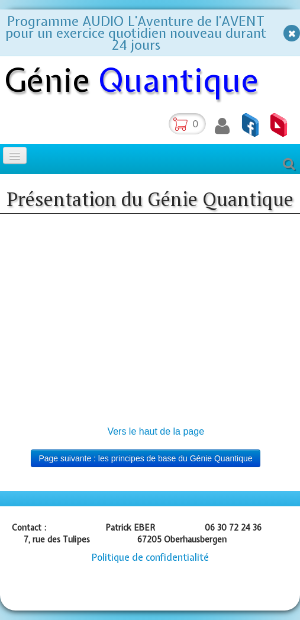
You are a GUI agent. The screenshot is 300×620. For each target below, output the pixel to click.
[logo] (136, 82)
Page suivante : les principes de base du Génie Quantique (145, 458)
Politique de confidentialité (150, 557)
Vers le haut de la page (155, 431)
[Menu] (15, 155)
